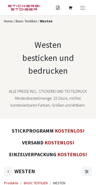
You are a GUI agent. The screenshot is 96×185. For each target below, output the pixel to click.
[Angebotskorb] (58, 8)
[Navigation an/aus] (82, 7)
